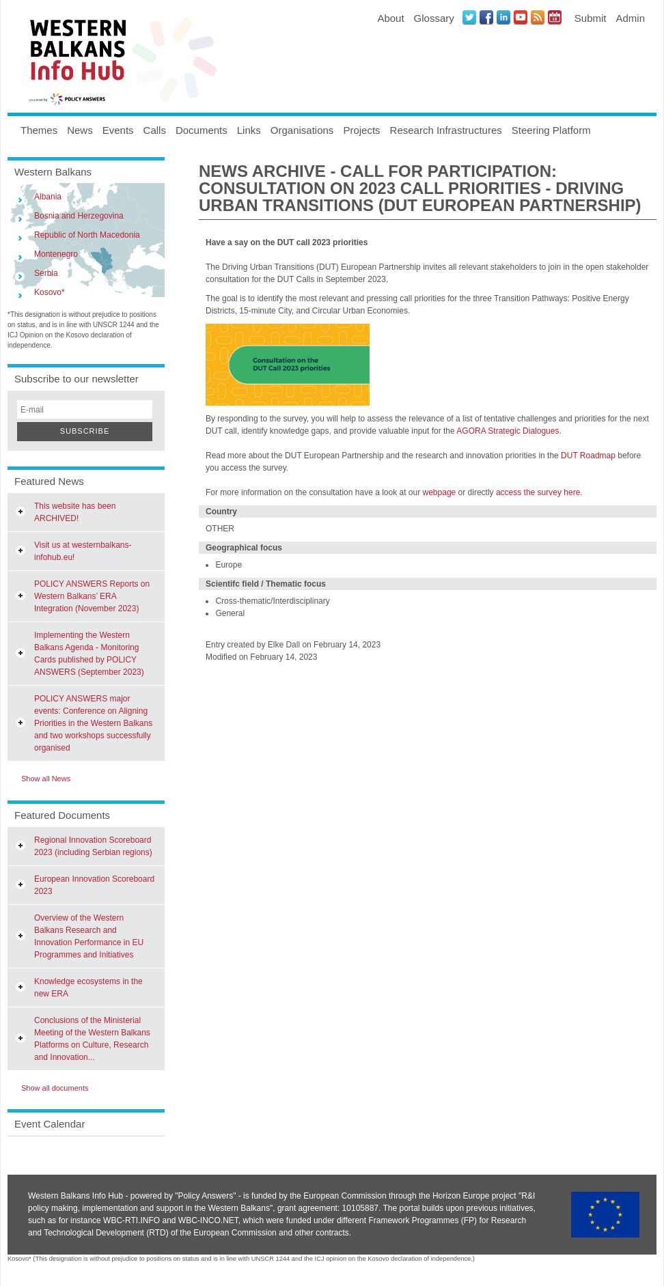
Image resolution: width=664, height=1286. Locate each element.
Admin (630, 18)
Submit (591, 18)
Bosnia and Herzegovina (79, 216)
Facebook (486, 17)
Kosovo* (49, 292)
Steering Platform (551, 130)
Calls (154, 130)
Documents (201, 130)
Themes (38, 130)
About (390, 18)
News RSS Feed (537, 17)
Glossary (434, 18)
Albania (47, 196)
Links (249, 130)
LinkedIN (503, 17)
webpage (439, 492)
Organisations (302, 130)
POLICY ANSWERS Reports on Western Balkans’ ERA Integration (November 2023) (92, 596)
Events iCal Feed (555, 17)
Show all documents (54, 1088)
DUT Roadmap (588, 455)
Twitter (469, 17)
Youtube (520, 17)
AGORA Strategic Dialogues (507, 431)
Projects (361, 130)
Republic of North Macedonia (87, 235)
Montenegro (56, 254)
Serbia (46, 273)
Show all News (45, 778)
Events (118, 130)
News (80, 130)
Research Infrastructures (446, 130)
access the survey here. (539, 492)
